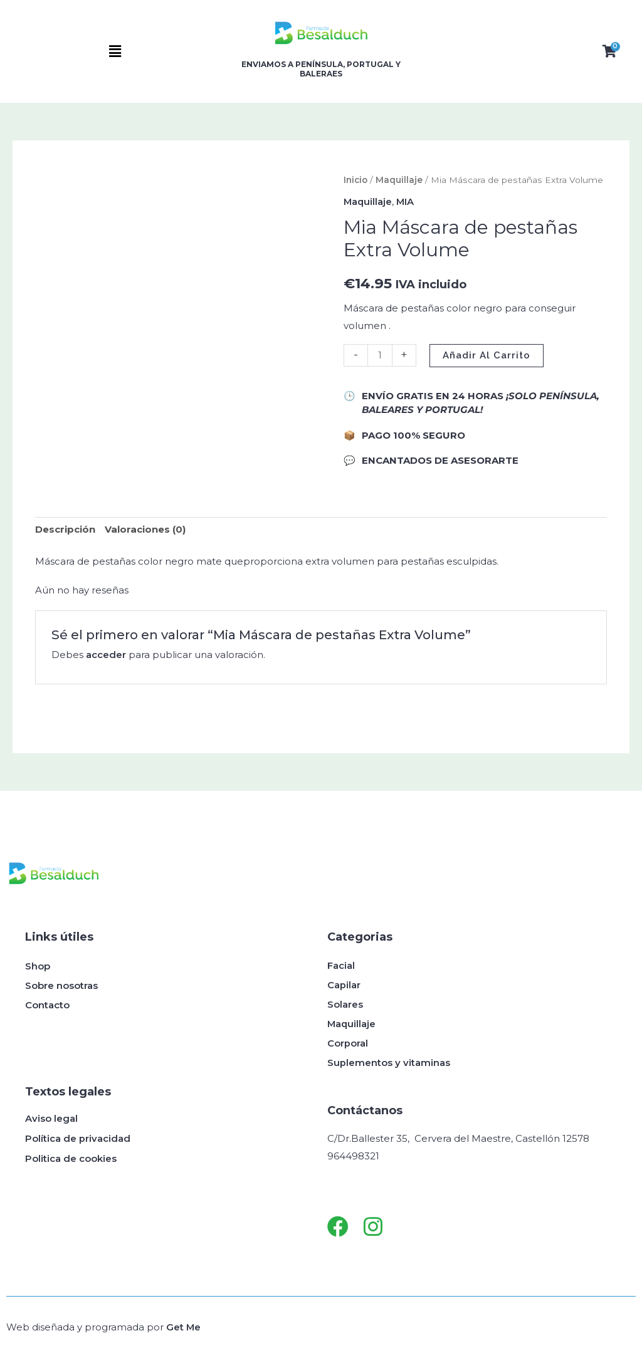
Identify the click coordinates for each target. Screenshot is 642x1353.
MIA (406, 201)
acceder (106, 654)
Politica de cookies (71, 1158)
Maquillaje (399, 180)
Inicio (355, 180)
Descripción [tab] (65, 529)
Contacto (47, 1004)
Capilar (343, 985)
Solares (345, 1004)
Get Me (183, 1326)
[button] (115, 51)
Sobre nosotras (61, 985)
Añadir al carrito (486, 354)
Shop (37, 965)
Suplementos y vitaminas (388, 1062)
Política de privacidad (77, 1138)
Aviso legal (51, 1118)
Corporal (347, 1043)
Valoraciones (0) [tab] (145, 529)
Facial (341, 965)
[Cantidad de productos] (379, 354)
